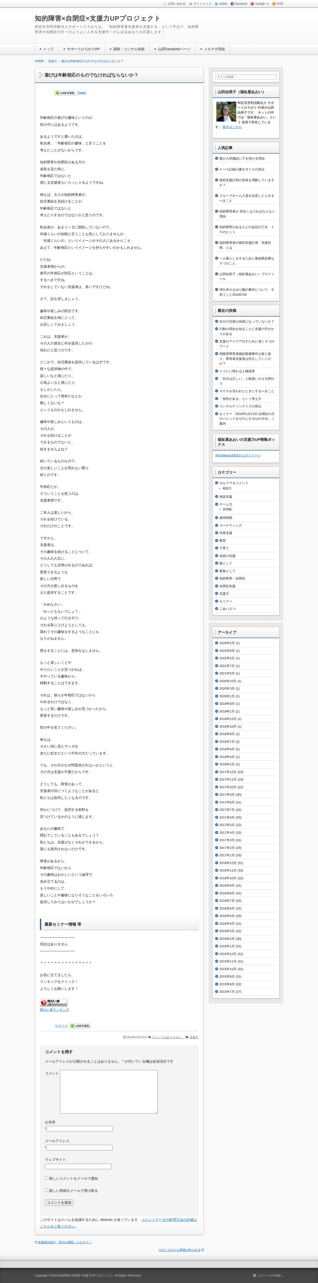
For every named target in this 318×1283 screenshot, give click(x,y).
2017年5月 (227, 825)
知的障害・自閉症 (232, 578)
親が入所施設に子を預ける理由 (242, 158)
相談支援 (225, 496)
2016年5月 (227, 916)
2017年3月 (227, 840)
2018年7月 (227, 742)
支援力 (194, 1037)
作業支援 (225, 533)
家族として (227, 571)
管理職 (227, 509)
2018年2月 (227, 764)
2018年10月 (228, 726)
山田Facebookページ (174, 49)
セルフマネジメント (233, 483)
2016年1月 (227, 946)
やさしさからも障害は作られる (179, 1250)
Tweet (81, 92)
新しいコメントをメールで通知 (73, 1178)
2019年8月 (227, 703)
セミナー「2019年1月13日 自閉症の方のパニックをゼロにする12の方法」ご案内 (247, 418)
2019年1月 (227, 711)
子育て (224, 548)
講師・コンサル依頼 (129, 49)
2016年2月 (227, 939)
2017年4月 (227, 832)
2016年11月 (228, 870)
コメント (52, 1073)
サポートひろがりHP (83, 49)
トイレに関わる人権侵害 (237, 371)
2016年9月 (227, 885)
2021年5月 (227, 673)
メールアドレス (57, 1141)
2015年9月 (227, 976)
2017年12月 (228, 772)
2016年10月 (228, 878)
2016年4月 (227, 923)
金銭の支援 (227, 556)
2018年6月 (227, 749)
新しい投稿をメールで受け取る (73, 1191)
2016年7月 (227, 901)
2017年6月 (227, 817)
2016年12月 (228, 863)
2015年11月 (228, 961)
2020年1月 (227, 696)
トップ (48, 49)
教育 (222, 540)
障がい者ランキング (54, 1010)
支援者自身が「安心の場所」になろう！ (65, 1242)
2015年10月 (228, 969)
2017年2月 (227, 848)
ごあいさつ (227, 609)
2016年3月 (227, 931)
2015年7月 (227, 991)
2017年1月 (227, 855)
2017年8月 (227, 802)
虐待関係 (225, 518)
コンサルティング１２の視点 (240, 406)
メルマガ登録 (214, 49)
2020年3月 (227, 688)
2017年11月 (228, 779)
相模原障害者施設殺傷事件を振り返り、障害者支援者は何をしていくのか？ (245, 358)
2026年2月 (227, 643)
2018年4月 (227, 757)
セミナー (225, 601)
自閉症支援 (227, 586)
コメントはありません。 (168, 1037)
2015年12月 (228, 954)
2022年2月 (227, 658)
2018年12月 (228, 719)
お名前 (50, 1122)
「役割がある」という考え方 (240, 399)
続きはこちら (232, 127)
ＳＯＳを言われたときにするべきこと (246, 391)
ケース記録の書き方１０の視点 (242, 169)
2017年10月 (228, 787)
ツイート (61, 1026)
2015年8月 (227, 984)
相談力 (227, 488)
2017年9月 (227, 794)
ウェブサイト (55, 1159)
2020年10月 (228, 681)
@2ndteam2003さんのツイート (238, 455)
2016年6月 (227, 908)
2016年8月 (227, 893)
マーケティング (230, 525)
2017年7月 (227, 810)
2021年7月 (227, 666)
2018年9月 (227, 734)
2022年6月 (227, 651)
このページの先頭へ (268, 1275)
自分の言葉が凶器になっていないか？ (246, 321)
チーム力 (225, 504)
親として (225, 563)
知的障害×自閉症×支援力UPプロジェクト (98, 18)
